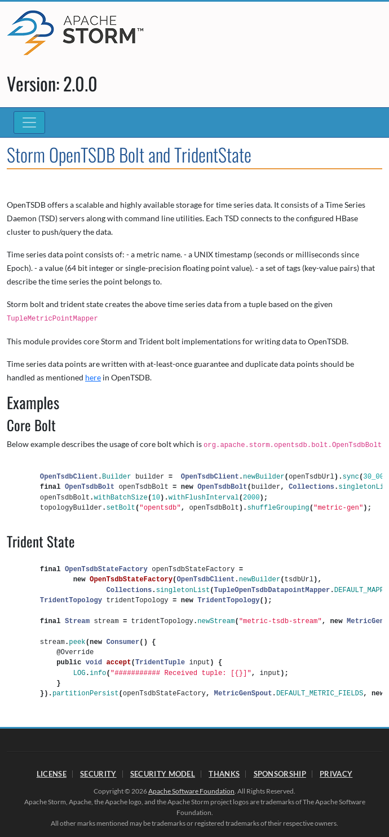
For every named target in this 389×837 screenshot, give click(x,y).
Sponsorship (280, 773)
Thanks (224, 773)
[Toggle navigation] (29, 122)
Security (98, 773)
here (93, 377)
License (52, 773)
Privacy (336, 773)
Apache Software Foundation (191, 791)
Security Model (162, 773)
